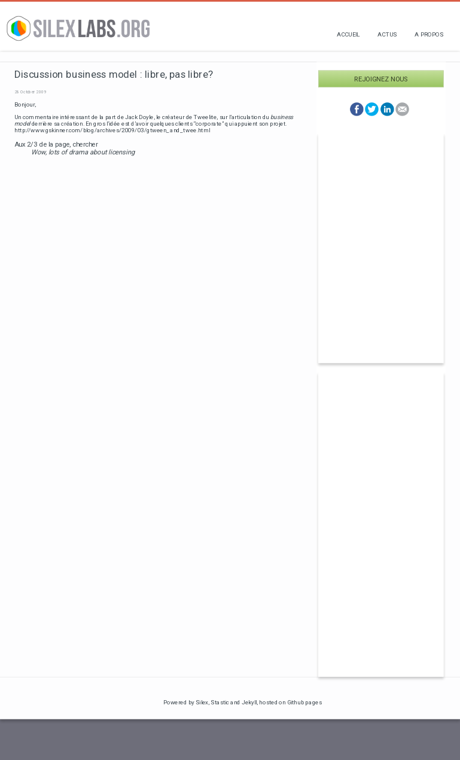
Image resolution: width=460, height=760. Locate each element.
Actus (387, 34)
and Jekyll (243, 702)
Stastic (220, 702)
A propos (429, 34)
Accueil (348, 34)
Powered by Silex (186, 702)
